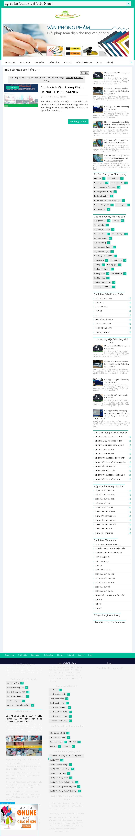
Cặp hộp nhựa (117, 234)
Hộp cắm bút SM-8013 (105, 499)
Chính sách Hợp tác (57, 703)
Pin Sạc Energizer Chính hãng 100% (107, 200)
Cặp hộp (116, 221)
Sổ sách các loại (103, 328)
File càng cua (99, 260)
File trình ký (101, 307)
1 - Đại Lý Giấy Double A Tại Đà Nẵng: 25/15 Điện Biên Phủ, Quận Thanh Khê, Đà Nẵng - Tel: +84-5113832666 (66, 806)
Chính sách (54, 63)
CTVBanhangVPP (13, 701)
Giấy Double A (102, 561)
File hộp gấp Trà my (101, 269)
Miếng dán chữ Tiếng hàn (107, 479)
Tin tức (60, 655)
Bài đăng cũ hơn (78, 121)
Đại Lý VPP (54, 760)
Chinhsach (13, 87)
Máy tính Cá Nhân (104, 320)
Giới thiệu (25, 63)
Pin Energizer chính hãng (103, 192)
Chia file (99, 303)
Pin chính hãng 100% (101, 205)
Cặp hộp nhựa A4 (100, 238)
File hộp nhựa (117, 274)
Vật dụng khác (102, 332)
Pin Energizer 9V (117, 183)
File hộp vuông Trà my (102, 282)
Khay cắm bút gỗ (103, 529)
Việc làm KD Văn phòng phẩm (18, 705)
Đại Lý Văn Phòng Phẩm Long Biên (63, 787)
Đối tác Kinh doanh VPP (16, 696)
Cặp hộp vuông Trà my (102, 247)
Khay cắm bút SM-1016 (105, 516)
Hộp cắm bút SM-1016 (105, 491)
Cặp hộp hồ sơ (99, 234)
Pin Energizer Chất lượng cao (105, 187)
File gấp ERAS (116, 260)
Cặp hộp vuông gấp (101, 252)
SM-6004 (98, 604)
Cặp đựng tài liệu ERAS (103, 256)
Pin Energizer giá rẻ (101, 196)
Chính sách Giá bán (57, 699)
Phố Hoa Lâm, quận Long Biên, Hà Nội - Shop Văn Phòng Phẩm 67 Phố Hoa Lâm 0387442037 (117, 124)
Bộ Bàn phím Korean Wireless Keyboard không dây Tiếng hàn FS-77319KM (116, 91)
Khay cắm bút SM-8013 (105, 525)
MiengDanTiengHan (104, 454)
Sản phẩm (39, 63)
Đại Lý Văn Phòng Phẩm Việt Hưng (63, 791)
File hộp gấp (112, 265)
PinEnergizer (120, 205)
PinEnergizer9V (99, 209)
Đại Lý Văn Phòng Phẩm (59, 778)
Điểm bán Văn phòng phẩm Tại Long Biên (65, 756)
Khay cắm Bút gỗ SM (105, 512)
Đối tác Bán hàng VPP (15, 688)
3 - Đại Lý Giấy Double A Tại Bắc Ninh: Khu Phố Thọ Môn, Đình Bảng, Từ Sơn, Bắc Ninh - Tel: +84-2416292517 (24, 785)
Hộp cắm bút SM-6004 (105, 495)
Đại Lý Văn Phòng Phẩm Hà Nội (62, 782)
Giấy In (98, 311)
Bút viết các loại (103, 298)
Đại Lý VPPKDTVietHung (59, 769)
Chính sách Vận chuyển (58, 716)
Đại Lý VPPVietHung (58, 773)
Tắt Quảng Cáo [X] (7, 803)
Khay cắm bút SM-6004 (105, 520)
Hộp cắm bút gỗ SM (104, 508)
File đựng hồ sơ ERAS (102, 287)
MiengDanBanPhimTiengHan (108, 441)
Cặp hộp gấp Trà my (102, 229)
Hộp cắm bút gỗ (102, 503)
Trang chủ (10, 63)
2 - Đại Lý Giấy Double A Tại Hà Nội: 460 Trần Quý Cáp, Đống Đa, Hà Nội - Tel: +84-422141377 (23, 775)
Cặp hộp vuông (100, 243)
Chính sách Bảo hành (57, 694)
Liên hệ (110, 63)
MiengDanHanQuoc (105, 449)
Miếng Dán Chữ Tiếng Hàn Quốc (110, 462)
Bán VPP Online (13, 683)
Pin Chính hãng (113, 178)
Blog (99, 63)
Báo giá (68, 63)
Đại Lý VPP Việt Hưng (58, 765)
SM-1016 (98, 600)
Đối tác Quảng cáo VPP (16, 692)
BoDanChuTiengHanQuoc (108, 544)
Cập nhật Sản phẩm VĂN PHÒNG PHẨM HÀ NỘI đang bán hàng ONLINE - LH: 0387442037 (24, 719)
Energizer (97, 178)
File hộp (97, 265)
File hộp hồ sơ (99, 274)
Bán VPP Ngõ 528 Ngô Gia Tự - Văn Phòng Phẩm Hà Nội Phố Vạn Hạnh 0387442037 (117, 158)
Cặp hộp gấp (99, 225)
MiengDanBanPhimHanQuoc (109, 437)
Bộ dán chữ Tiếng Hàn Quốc (108, 553)
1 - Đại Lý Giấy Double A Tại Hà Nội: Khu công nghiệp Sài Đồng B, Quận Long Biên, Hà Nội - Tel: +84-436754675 (24, 766)
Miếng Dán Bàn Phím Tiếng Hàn (110, 458)
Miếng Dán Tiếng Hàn (105, 471)
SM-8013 (98, 608)
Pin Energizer (99, 183)
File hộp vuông (99, 278)
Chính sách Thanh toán (58, 708)
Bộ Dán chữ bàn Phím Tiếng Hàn (110, 549)
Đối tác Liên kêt (84, 63)
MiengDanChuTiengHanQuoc (109, 445)
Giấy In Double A (103, 570)
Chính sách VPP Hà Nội (58, 712)
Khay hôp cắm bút (104, 533)
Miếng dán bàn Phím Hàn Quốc (110, 475)
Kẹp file (99, 315)
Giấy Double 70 (102, 557)
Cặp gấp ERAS (100, 221)
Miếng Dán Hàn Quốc (105, 466)
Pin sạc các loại (103, 324)
